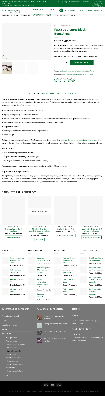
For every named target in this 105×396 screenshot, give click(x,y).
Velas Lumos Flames (9, 325)
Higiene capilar (11, 354)
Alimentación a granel (10, 316)
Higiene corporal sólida (14, 364)
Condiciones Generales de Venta (66, 391)
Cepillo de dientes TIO (65, 229)
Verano (4, 329)
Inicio (59, 2)
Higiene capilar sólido (13, 358)
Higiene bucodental (80, 71)
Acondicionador (12, 341)
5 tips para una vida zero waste (56, 324)
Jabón (4, 320)
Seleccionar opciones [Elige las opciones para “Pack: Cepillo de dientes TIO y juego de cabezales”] (91, 237)
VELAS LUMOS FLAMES (43, 14)
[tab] (33, 93)
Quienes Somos (39, 9)
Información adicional (51, 93)
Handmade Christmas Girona (55, 331)
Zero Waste (90, 71)
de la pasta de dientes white (67, 140)
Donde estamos (74, 2)
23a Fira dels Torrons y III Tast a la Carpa (55, 340)
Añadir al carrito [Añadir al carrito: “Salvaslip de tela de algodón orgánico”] (13, 237)
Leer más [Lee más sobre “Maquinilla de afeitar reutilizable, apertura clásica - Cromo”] (39, 239)
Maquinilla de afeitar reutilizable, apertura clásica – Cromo (39, 231)
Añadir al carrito (81, 62)
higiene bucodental (76, 75)
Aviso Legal (47, 391)
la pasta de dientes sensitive (89, 140)
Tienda (52, 9)
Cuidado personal (67, 71)
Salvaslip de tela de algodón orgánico (14, 230)
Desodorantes (11, 348)
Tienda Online (65, 25)
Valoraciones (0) (70, 93)
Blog (65, 2)
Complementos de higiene (15, 344)
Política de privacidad (16, 391)
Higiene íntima (11, 368)
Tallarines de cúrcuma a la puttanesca (54, 317)
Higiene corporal (12, 361)
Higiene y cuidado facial (14, 371)
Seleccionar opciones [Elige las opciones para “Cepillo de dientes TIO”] (65, 235)
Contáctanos (86, 2)
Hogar (6, 375)
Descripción (33, 93)
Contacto (85, 391)
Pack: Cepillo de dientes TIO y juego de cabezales (91, 230)
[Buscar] (61, 10)
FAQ (96, 391)
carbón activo (65, 75)
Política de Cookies (34, 391)
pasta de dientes (88, 75)
